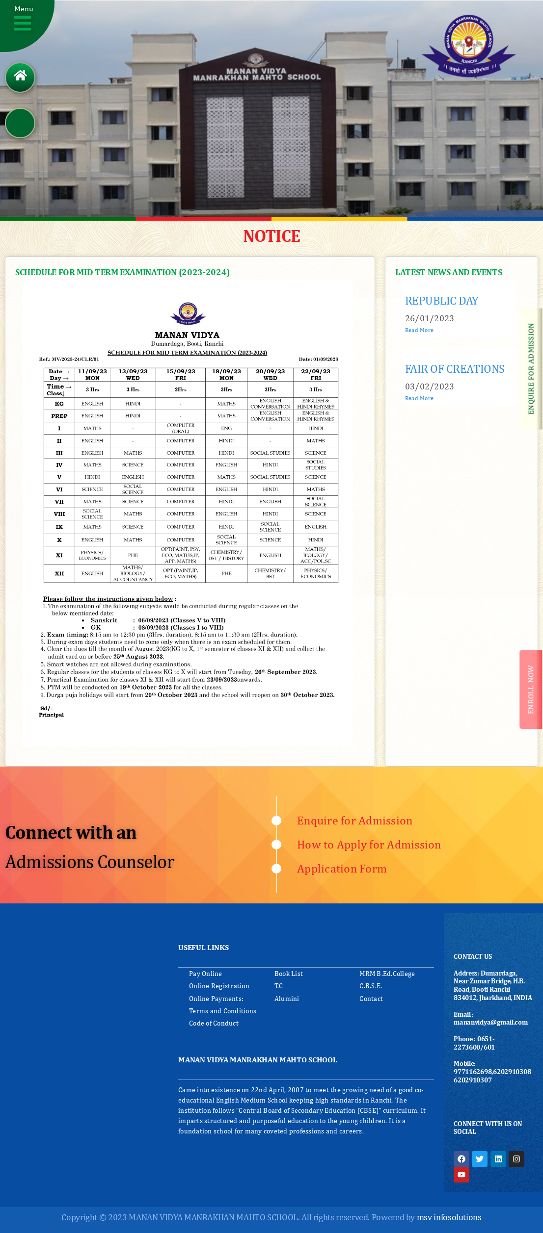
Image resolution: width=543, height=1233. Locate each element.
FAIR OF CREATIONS (455, 368)
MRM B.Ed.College (387, 973)
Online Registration (219, 986)
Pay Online (205, 973)
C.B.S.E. (370, 986)
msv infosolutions (449, 1217)
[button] (28, 27)
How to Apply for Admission (369, 844)
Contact (371, 998)
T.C (278, 986)
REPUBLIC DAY (442, 300)
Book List (288, 973)
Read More (419, 330)
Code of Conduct (214, 1023)
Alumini (286, 998)
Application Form (342, 868)
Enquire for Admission (354, 820)
